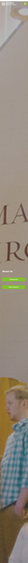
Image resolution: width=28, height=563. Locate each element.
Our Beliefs (13, 279)
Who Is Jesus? (14, 287)
